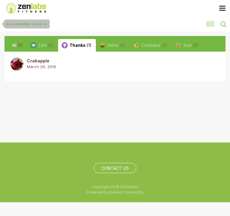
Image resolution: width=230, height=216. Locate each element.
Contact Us (115, 168)
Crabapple (38, 60)
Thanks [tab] (76, 45)
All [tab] (17, 45)
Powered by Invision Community (115, 192)
